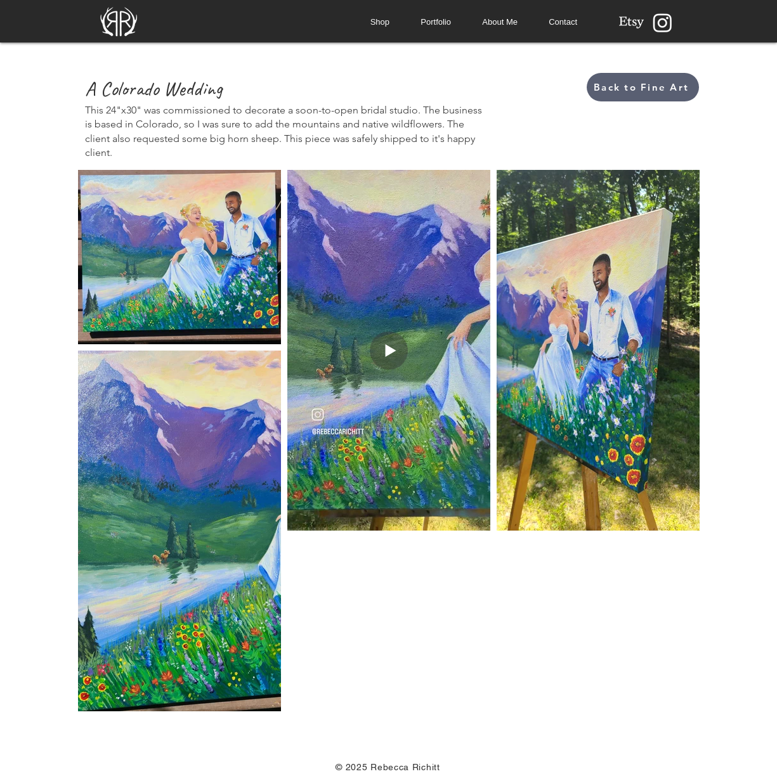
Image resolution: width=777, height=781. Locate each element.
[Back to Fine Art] (643, 87)
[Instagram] (662, 22)
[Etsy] (631, 22)
